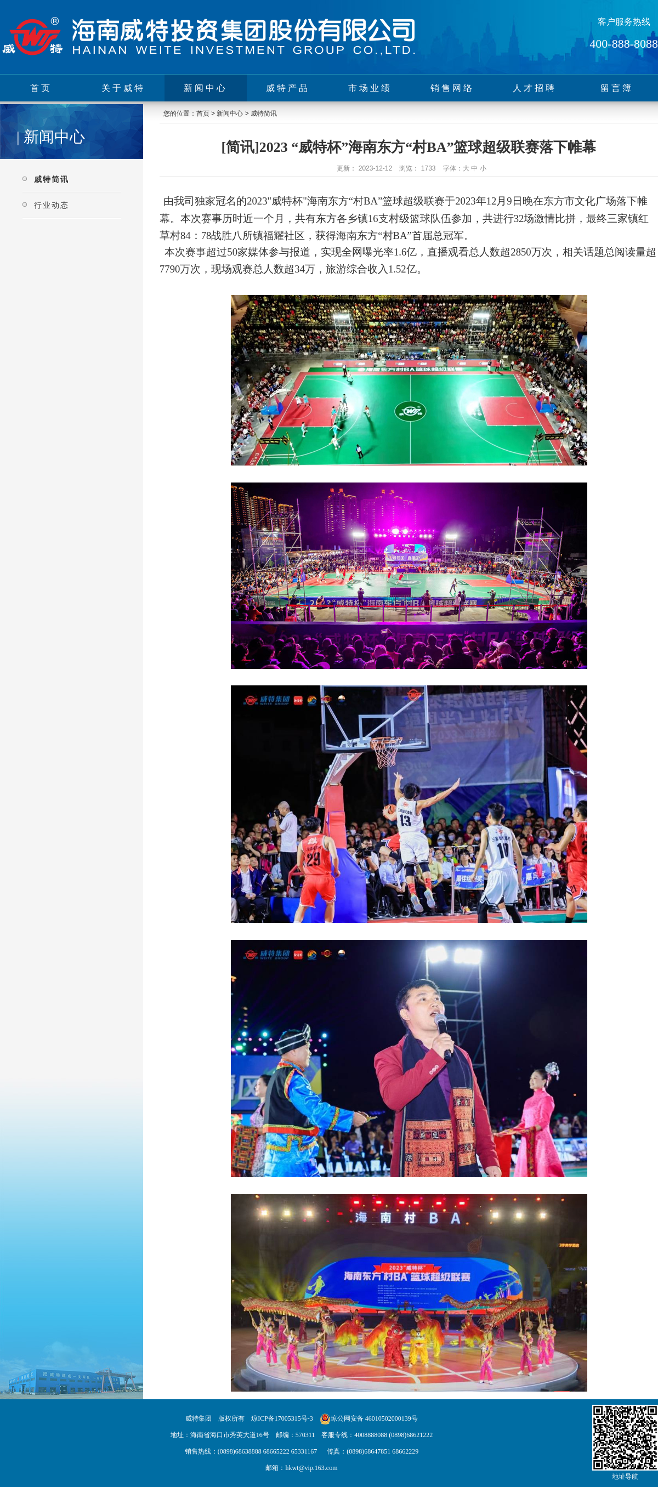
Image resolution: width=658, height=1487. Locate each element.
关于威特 (123, 88)
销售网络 (452, 88)
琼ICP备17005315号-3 (282, 1418)
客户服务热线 (624, 21)
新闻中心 (206, 88)
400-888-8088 (623, 43)
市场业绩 (370, 88)
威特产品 (288, 88)
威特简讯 (51, 179)
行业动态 (51, 205)
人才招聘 (535, 88)
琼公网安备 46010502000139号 (374, 1418)
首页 (41, 88)
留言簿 (616, 88)
